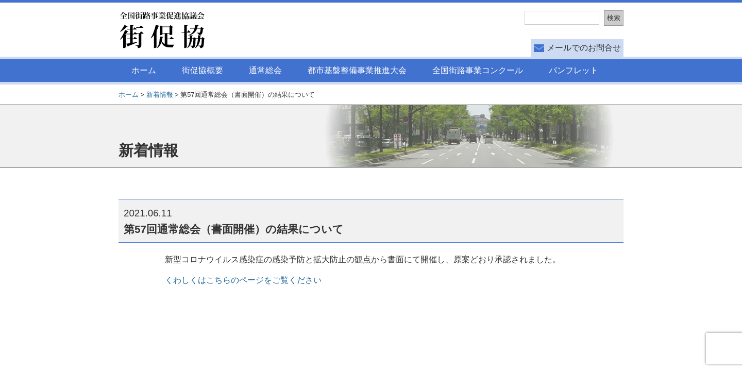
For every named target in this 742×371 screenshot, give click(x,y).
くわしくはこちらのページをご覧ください (243, 280)
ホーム (143, 70)
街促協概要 (202, 70)
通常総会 (265, 70)
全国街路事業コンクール (477, 70)
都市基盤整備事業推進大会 (357, 70)
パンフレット (573, 70)
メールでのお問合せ (584, 47)
